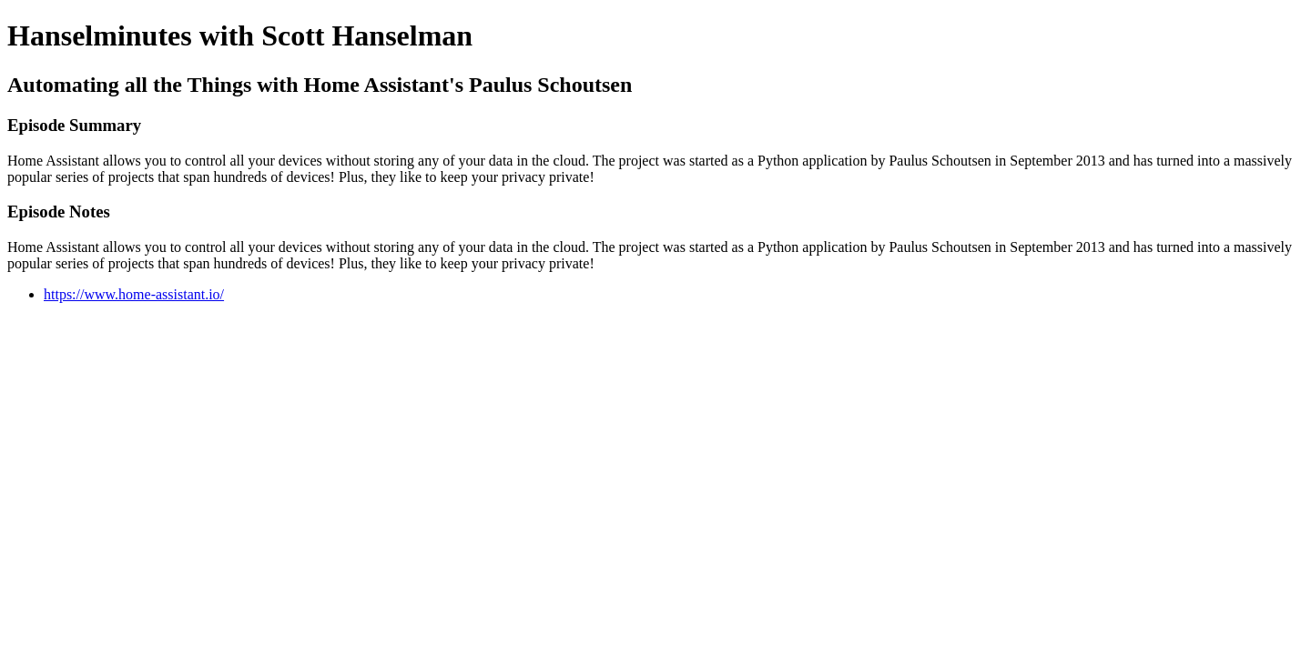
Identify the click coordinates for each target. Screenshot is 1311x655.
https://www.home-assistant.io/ (134, 294)
